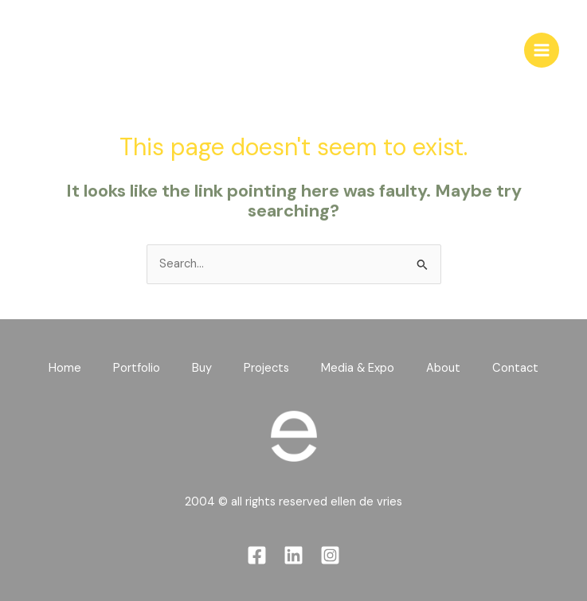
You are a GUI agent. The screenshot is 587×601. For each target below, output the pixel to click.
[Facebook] (257, 555)
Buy (202, 368)
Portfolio (136, 368)
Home (65, 368)
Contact (515, 368)
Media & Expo (357, 368)
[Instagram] (330, 555)
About (443, 368)
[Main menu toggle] (541, 50)
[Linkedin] (293, 555)
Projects (266, 368)
